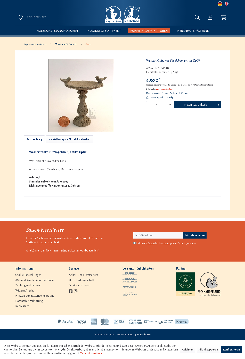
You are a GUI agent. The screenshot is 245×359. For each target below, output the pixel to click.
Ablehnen (187, 349)
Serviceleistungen (79, 285)
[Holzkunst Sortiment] (104, 30)
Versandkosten (144, 334)
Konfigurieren (231, 349)
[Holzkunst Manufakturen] (57, 30)
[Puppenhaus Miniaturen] (149, 30)
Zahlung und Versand (28, 285)
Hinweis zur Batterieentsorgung (34, 295)
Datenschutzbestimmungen (161, 243)
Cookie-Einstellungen (28, 275)
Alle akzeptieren (208, 349)
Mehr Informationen (92, 353)
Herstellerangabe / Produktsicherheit (69, 139)
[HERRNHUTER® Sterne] (193, 30)
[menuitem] (160, 18)
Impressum (22, 306)
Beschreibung (34, 139)
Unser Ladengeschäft (81, 280)
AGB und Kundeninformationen (34, 280)
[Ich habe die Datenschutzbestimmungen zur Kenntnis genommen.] (134, 243)
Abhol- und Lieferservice (83, 275)
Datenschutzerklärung (29, 301)
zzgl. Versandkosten (164, 89)
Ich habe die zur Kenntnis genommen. (167, 243)
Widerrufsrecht (24, 290)
